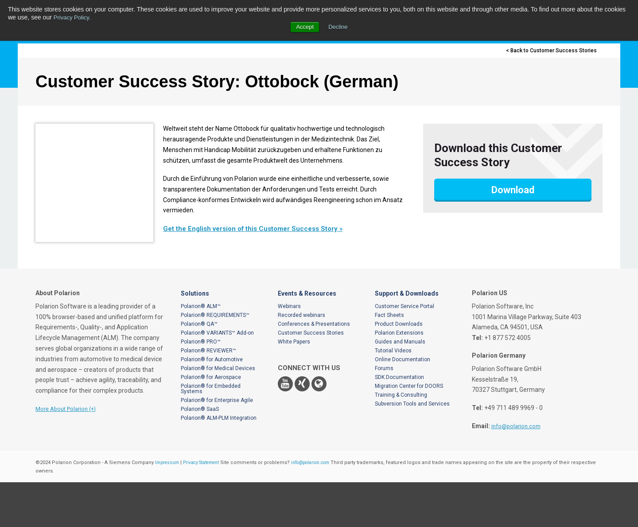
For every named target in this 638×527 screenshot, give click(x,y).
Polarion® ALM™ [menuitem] (201, 351)
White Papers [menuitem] (294, 386)
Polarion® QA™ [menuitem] (199, 369)
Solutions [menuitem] (195, 338)
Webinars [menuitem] (289, 351)
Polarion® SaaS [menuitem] (200, 454)
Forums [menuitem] (384, 413)
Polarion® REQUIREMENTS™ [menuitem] (215, 360)
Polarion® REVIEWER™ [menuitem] (208, 395)
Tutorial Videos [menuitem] (393, 395)
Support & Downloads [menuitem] (407, 338)
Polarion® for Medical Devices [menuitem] (218, 413)
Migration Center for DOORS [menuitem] (409, 431)
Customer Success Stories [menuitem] (311, 378)
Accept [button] (304, 26)
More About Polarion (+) (68, 453)
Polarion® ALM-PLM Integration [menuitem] (219, 463)
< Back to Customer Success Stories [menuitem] (548, 50)
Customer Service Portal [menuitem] (404, 351)
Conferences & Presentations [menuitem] (314, 369)
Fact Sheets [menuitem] (389, 360)
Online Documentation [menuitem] (402, 404)
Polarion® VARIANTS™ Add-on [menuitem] (217, 378)
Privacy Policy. (73, 17)
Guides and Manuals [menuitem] (400, 386)
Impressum (169, 507)
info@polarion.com (518, 470)
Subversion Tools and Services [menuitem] (412, 448)
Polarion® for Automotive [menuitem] (212, 404)
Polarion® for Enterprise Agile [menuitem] (217, 445)
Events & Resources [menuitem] (307, 338)
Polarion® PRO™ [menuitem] (201, 386)
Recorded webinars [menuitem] (301, 360)
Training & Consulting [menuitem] (401, 440)
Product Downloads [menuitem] (399, 369)
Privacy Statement (208, 507)
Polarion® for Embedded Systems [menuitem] (211, 433)
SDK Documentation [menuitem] (399, 422)
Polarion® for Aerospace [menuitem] (211, 422)
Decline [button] (338, 26)
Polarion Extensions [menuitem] (399, 378)
